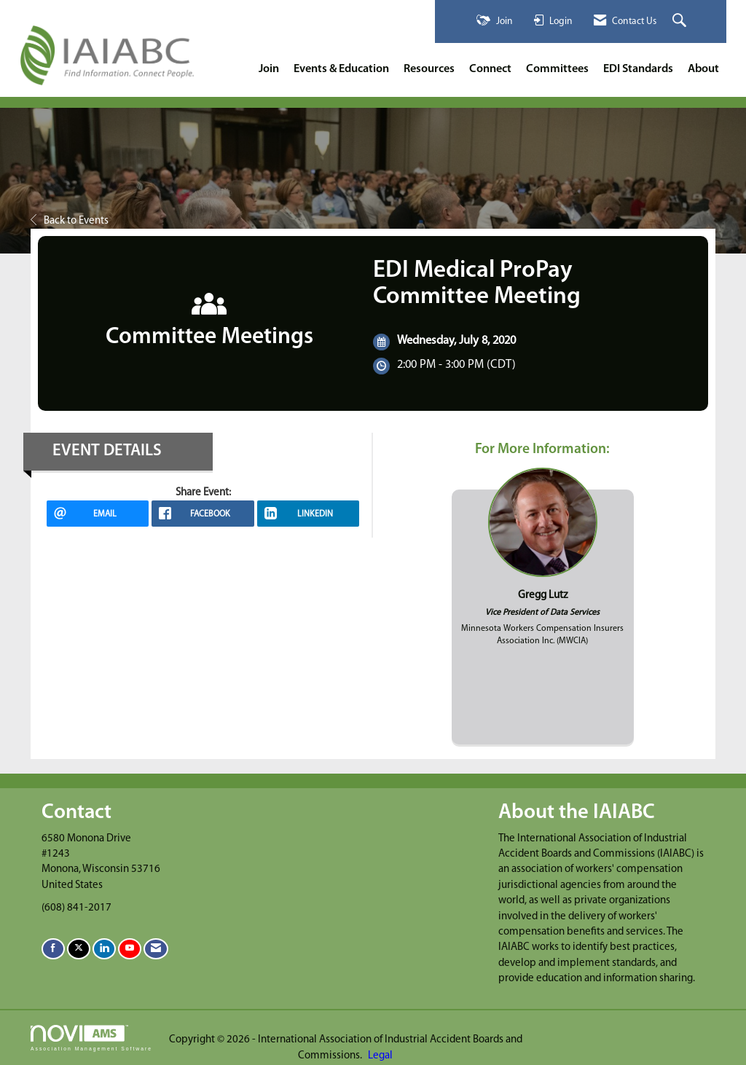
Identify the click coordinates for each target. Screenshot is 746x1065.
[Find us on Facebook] (53, 948)
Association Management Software (91, 1038)
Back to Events (70, 221)
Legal (380, 1055)
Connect (490, 69)
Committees (557, 69)
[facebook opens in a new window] (203, 513)
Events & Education (341, 69)
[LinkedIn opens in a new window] (308, 513)
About (703, 69)
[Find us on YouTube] (129, 948)
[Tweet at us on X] (78, 948)
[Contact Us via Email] (156, 948)
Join (269, 69)
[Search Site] (681, 21)
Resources (429, 69)
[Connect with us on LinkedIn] (104, 948)
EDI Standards (638, 69)
